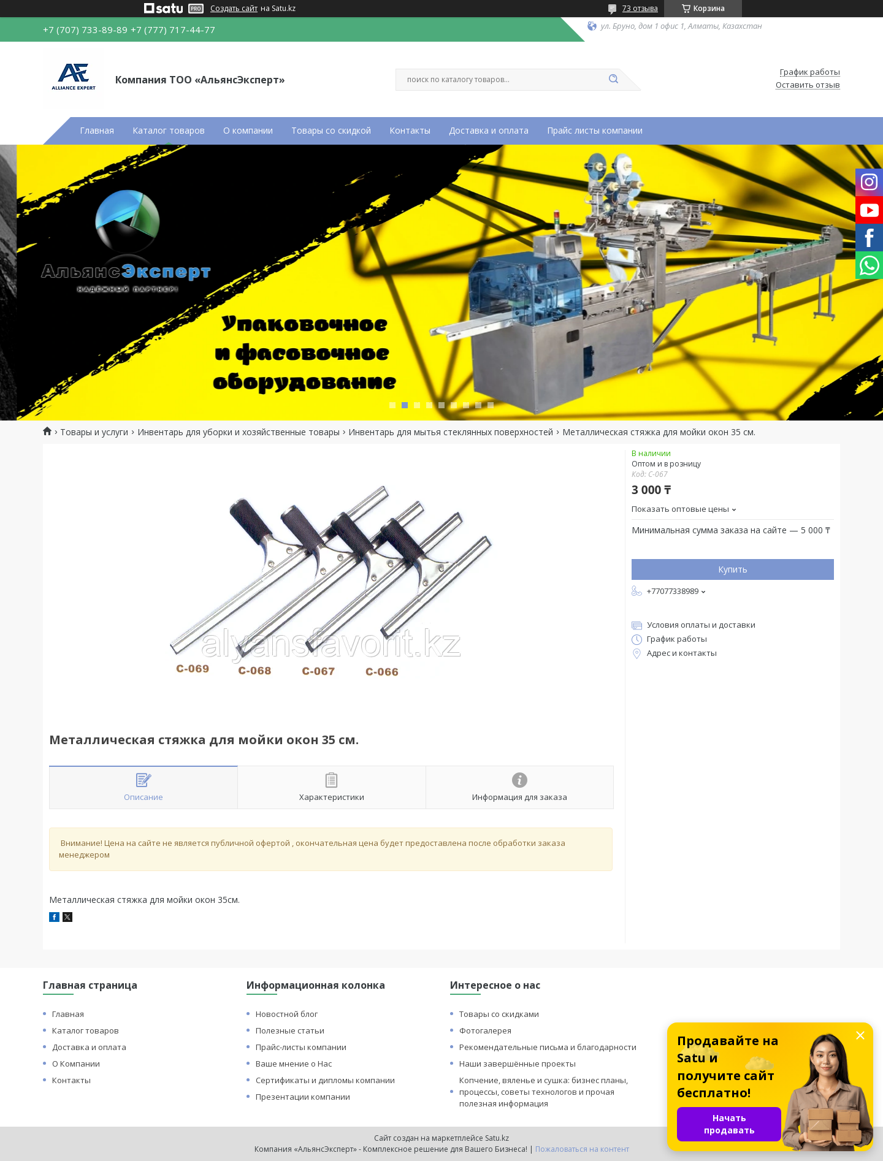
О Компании (76, 1063)
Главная (97, 130)
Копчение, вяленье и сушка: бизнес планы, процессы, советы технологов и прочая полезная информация (543, 1092)
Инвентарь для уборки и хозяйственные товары (238, 432)
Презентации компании (303, 1096)
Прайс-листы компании (301, 1047)
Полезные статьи (290, 1030)
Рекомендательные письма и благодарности (547, 1047)
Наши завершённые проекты (517, 1063)
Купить (732, 569)
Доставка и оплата (489, 130)
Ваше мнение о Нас (294, 1063)
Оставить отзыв (808, 85)
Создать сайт (234, 8)
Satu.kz (497, 1138)
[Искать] (613, 80)
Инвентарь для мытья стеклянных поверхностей (450, 432)
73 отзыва (640, 8)
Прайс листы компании (595, 130)
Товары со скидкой (331, 130)
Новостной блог (287, 1013)
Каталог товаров (168, 130)
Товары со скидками (499, 1013)
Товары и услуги (94, 432)
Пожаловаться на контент (582, 1149)
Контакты (409, 130)
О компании (248, 130)
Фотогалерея (485, 1030)
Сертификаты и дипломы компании (325, 1080)
